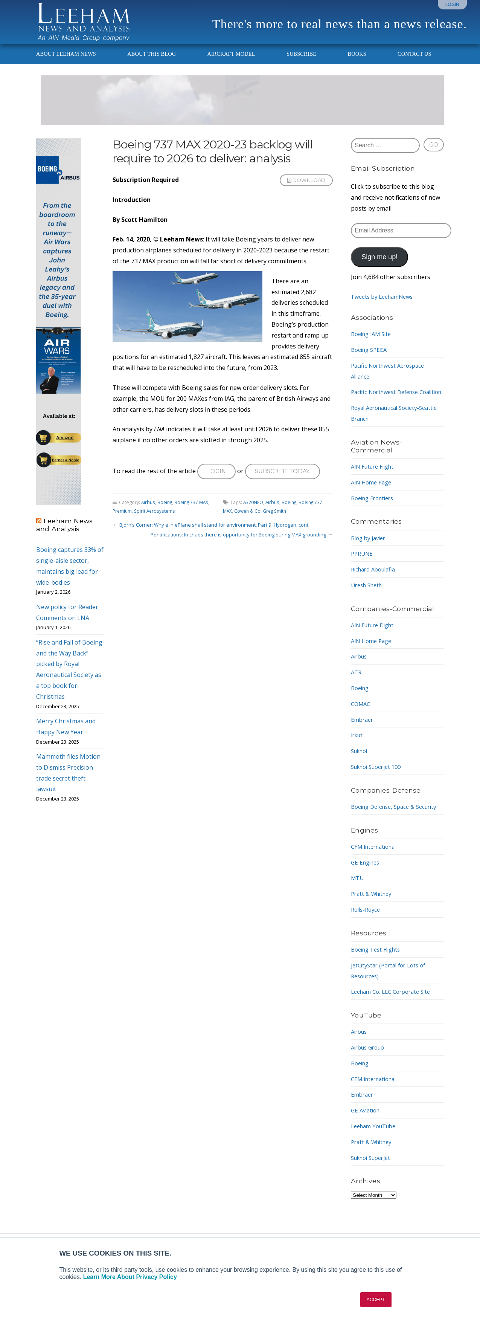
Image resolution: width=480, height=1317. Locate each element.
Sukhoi (360, 770)
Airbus (148, 512)
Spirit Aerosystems (156, 521)
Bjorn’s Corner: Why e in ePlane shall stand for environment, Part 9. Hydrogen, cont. (222, 534)
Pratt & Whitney (373, 924)
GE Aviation (367, 1141)
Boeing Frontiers (375, 517)
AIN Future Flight (375, 486)
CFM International (376, 876)
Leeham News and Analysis (64, 533)
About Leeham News (66, 63)
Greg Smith (277, 521)
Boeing (166, 512)
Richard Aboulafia (375, 589)
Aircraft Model (231, 63)
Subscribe (301, 63)
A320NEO (253, 512)
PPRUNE (363, 573)
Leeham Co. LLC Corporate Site (395, 1022)
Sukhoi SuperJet (373, 1188)
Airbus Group (370, 1078)
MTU (358, 908)
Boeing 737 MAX (194, 512)
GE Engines (366, 892)
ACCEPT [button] (376, 1299)
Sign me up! (379, 265)
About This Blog (151, 63)
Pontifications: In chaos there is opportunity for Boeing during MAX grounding (229, 544)
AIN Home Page (373, 502)
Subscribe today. (286, 480)
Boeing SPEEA (370, 358)
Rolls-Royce (367, 940)
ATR (357, 692)
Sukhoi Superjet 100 (379, 786)
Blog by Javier (370, 557)
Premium (123, 521)
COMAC (361, 723)
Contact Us (414, 63)
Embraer (363, 739)
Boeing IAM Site (373, 342)
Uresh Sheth (368, 604)
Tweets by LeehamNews (385, 305)
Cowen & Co (248, 521)
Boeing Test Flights (378, 980)
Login (452, 4)
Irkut (358, 754)
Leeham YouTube (376, 1156)
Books (357, 63)
